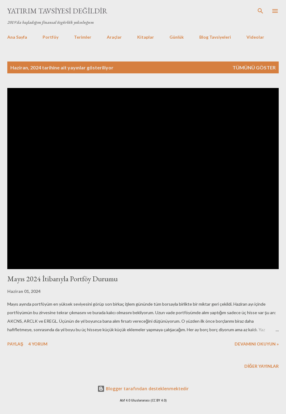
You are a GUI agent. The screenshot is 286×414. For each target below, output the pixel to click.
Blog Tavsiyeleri (215, 37)
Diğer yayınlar (261, 366)
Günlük (176, 37)
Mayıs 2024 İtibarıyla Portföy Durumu (62, 278)
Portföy (50, 37)
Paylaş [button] (15, 343)
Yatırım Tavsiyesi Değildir (57, 11)
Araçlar (114, 37)
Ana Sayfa (17, 37)
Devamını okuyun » (257, 343)
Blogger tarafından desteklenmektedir (143, 388)
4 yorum (37, 343)
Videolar (255, 37)
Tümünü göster (254, 67)
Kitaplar (145, 37)
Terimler (82, 37)
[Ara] (260, 11)
